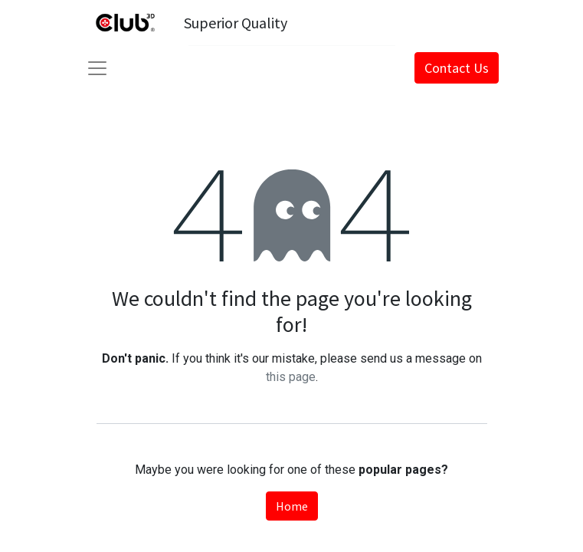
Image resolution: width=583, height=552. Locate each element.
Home (292, 506)
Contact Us (456, 68)
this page (291, 377)
